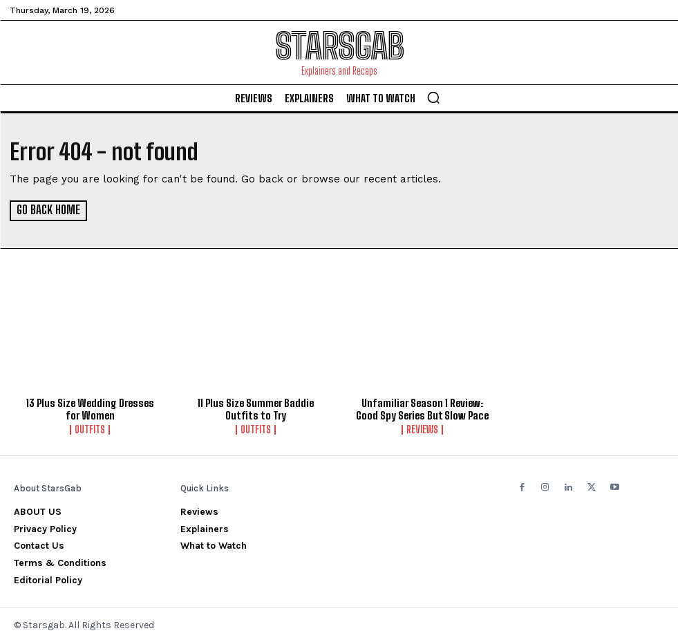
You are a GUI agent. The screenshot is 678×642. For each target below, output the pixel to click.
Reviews (422, 429)
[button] (433, 97)
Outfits (90, 429)
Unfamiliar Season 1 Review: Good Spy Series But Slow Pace (422, 408)
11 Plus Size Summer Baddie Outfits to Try (256, 408)
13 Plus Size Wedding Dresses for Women (90, 408)
